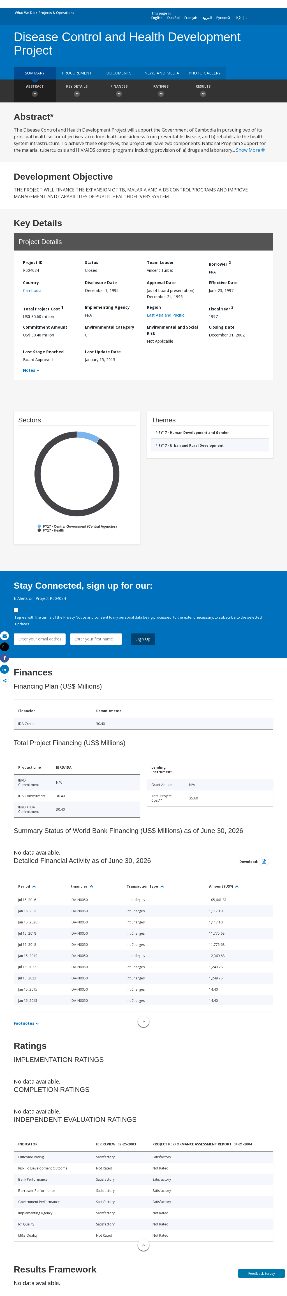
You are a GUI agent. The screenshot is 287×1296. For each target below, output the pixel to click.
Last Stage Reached (43, 351)
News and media (161, 73)
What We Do (25, 12)
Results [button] (202, 91)
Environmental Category (109, 327)
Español (173, 17)
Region (154, 307)
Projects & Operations (56, 12)
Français (191, 17)
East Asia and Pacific (165, 315)
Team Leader (160, 262)
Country (31, 282)
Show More (250, 150)
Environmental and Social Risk (172, 330)
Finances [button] (118, 91)
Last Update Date (103, 351)
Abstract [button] (34, 91)
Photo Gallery (205, 73)
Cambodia (32, 290)
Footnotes (24, 1023)
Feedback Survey (261, 1273)
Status (91, 262)
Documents (118, 73)
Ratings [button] (160, 91)
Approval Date (161, 282)
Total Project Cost (43, 308)
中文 (238, 17)
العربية (207, 17)
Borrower (220, 263)
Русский (223, 17)
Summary (35, 73)
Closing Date (222, 327)
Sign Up (143, 639)
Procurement (77, 73)
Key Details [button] (76, 91)
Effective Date (223, 282)
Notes (29, 370)
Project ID (33, 262)
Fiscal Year (221, 308)
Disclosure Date (101, 282)
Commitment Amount (45, 327)
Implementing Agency (107, 307)
